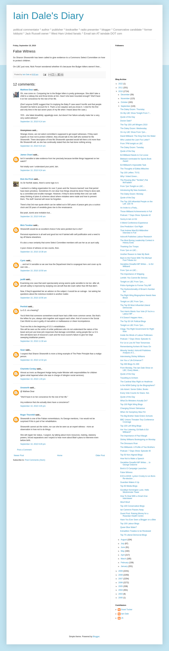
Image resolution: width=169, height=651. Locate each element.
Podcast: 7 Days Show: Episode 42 (135, 215)
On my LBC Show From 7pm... (133, 132)
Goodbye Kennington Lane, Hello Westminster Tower (134, 491)
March (124, 559)
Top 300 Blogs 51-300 (129, 364)
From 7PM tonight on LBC (131, 143)
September (126, 106)
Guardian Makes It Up (129, 482)
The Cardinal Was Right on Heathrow (136, 382)
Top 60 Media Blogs (128, 486)
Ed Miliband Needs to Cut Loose (134, 155)
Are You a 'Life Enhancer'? (131, 360)
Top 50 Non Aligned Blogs (131, 455)
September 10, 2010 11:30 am (33, 341)
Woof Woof (125, 502)
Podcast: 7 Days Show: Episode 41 (135, 339)
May (123, 551)
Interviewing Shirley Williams (132, 356)
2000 (120, 598)
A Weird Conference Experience (134, 223)
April (123, 555)
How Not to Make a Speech (132, 458)
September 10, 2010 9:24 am (33, 146)
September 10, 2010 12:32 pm (33, 360)
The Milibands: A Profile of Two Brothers (137, 447)
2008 (120, 575)
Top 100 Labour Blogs (129, 523)
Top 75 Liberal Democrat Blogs (133, 535)
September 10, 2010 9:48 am (33, 216)
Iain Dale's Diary (48, 15)
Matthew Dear (26, 90)
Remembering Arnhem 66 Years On (135, 346)
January (124, 566)
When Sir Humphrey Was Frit (133, 412)
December (125, 94)
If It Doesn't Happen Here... (132, 317)
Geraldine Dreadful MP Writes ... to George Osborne (135, 463)
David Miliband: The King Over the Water (138, 136)
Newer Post (19, 455)
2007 (120, 579)
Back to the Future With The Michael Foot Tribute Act (136, 259)
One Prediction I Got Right (131, 226)
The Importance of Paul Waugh (133, 436)
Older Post (100, 455)
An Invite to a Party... (129, 208)
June (123, 547)
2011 (120, 87)
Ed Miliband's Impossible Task (133, 165)
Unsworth (24, 388)
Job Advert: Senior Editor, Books (134, 389)
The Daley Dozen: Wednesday (133, 128)
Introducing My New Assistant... (133, 190)
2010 (120, 91)
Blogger (96, 636)
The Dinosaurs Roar (129, 443)
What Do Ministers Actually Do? (134, 401)
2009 (120, 571)
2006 (120, 582)
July (123, 543)
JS (122, 618)
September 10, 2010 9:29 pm (33, 444)
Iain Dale (125, 614)
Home (59, 455)
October (124, 102)
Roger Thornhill (27, 415)
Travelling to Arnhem (129, 378)
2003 (120, 594)
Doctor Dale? (126, 121)
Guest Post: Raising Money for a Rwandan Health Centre (134, 514)
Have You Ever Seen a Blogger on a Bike (138, 520)
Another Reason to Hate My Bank (134, 254)
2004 (120, 590)
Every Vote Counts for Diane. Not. (135, 393)
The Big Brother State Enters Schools (136, 416)
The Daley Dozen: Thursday (132, 109)
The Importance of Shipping (132, 274)
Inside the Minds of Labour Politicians (136, 335)
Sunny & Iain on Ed (128, 219)
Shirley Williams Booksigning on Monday (137, 439)
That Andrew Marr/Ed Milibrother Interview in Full (134, 231)
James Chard (26, 155)
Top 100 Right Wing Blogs (131, 404)
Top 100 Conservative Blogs (132, 506)
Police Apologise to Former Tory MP (135, 285)
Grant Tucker (126, 609)
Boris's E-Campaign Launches (133, 468)
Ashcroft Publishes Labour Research (136, 237)
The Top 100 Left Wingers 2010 (133, 125)
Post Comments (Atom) (35, 460)
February (125, 562)
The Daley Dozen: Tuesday (132, 147)
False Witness (126, 472)
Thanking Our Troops (129, 246)
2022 (120, 84)
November (125, 98)
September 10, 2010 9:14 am (33, 121)
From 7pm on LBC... (129, 250)
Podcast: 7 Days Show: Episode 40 (135, 451)
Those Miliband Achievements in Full (136, 211)
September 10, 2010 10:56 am (33, 298)
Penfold (23, 306)
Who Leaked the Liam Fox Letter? (135, 140)
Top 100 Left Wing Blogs (130, 426)
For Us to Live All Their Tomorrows (135, 343)
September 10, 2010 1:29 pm (33, 379)
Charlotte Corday (28, 369)
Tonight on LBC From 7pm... (132, 282)
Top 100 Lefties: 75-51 (130, 172)
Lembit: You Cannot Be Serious (133, 278)
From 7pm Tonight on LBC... (132, 186)
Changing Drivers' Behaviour (132, 408)
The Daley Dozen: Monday (131, 194)
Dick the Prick (26, 179)
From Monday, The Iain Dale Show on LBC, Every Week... (136, 369)
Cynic (23, 260)
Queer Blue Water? (128, 527)
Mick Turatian (26, 225)
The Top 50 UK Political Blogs (133, 321)
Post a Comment (24, 450)
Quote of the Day (127, 117)
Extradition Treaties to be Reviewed (135, 531)
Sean (22, 350)
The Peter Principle (81, 354)
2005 (120, 586)
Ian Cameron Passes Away (132, 510)
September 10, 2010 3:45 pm (33, 406)
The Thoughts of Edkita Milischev (134, 169)
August (124, 540)
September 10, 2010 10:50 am (33, 271)
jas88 (22, 279)
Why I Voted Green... (129, 176)
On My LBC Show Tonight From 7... (135, 113)
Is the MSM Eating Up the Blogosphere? (137, 385)
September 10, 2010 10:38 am (33, 252)
